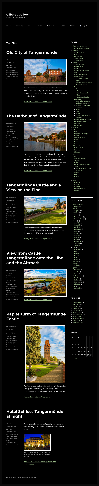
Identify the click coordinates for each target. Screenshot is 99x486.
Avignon (76, 160)
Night (8, 440)
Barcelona (77, 182)
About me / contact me (80, 46)
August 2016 (76, 320)
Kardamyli (77, 229)
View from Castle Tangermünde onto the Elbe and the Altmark (34, 258)
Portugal (75, 264)
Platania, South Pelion (82, 97)
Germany (19, 26)
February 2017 (77, 312)
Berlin (76, 54)
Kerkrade (77, 280)
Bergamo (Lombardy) (81, 134)
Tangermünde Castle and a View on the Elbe (33, 187)
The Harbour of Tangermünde (36, 116)
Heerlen (76, 278)
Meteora (76, 68)
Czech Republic (77, 205)
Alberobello (77, 249)
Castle (14, 207)
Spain (63, 26)
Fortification (10, 136)
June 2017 (76, 304)
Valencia (76, 191)
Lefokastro (79, 91)
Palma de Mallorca (79, 189)
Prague (76, 176)
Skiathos (77, 245)
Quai (7, 140)
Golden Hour (14, 213)
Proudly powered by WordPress (27, 477)
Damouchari (79, 89)
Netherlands (51, 26)
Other (72, 26)
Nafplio (78, 109)
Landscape (13, 286)
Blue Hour (15, 434)
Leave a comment (12, 79)
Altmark (9, 70)
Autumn (14, 280)
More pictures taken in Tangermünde (38, 101)
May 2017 (75, 306)
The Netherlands (78, 276)
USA (74, 286)
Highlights (76, 127)
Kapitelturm (14, 340)
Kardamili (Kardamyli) (83, 103)
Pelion (76, 87)
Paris (75, 174)
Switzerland (76, 272)
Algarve (76, 266)
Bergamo (77, 253)
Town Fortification (12, 76)
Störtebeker (10, 294)
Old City (14, 72)
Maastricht (77, 150)
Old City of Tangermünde (31, 52)
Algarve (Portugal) (80, 158)
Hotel (14, 438)
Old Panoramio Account (81, 48)
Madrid (76, 184)
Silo (15, 140)
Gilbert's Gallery (17, 14)
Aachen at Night (79, 52)
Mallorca (77, 186)
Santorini (77, 123)
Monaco (76, 172)
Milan (76, 140)
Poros (77, 111)
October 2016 (77, 316)
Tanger (16, 74)
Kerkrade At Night (79, 148)
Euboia (76, 227)
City (12, 436)
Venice (76, 144)
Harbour (9, 72)
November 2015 (77, 322)
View (17, 220)
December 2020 (77, 302)
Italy (40, 26)
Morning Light (10, 215)
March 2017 (76, 310)
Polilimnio (77, 241)
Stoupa (78, 113)
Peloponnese (78, 99)
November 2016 (77, 314)
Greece (31, 26)
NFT (74, 154)
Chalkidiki (77, 225)
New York (77, 288)
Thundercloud (78, 60)
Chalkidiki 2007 (79, 64)
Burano (76, 136)
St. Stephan (10, 74)
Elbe (13, 70)
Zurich (76, 178)
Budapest (77, 162)
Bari (75, 132)
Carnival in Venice (79, 138)
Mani (75, 231)
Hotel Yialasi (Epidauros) (83, 101)
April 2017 (76, 308)
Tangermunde (78, 58)
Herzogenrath (78, 56)
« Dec (75, 358)
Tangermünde (11, 67)
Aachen (76, 215)
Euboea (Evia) (78, 66)
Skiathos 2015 (78, 125)
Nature (8, 288)
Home (8, 26)
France (75, 209)
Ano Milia (77, 223)
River (11, 140)
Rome (76, 142)
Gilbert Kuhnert (11, 60)
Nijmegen (77, 152)
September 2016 (78, 318)
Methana (77, 235)
